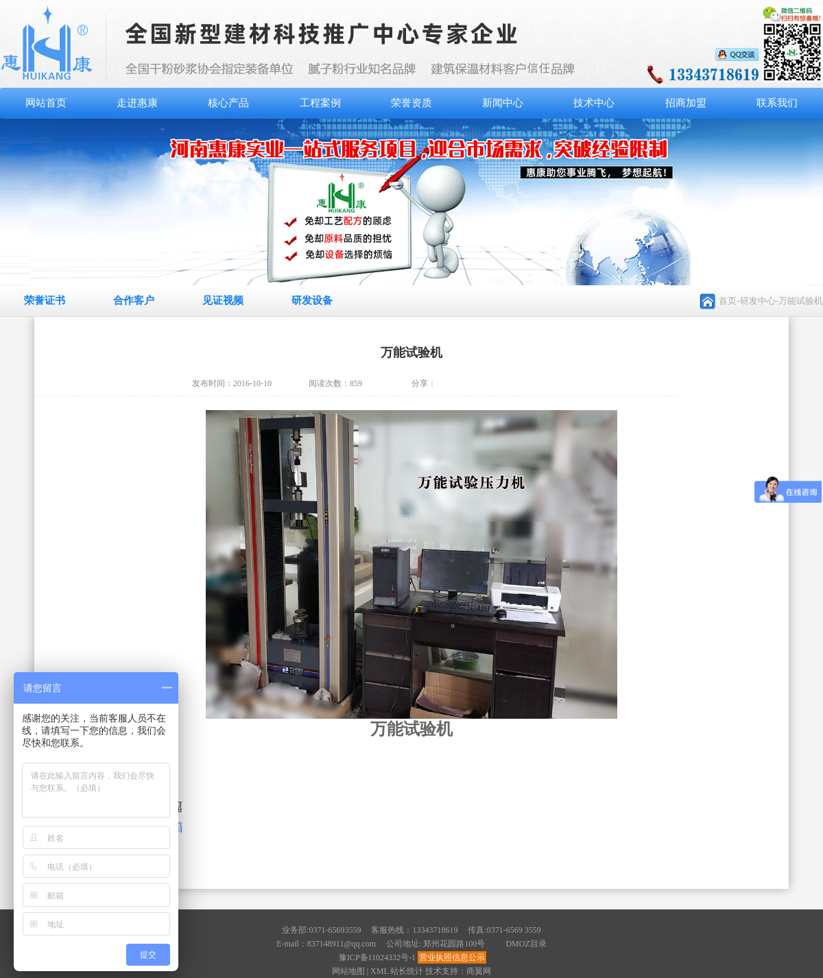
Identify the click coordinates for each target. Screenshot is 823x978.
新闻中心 (502, 102)
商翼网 (478, 971)
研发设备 (312, 300)
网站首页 (46, 102)
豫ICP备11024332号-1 (377, 957)
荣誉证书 (44, 300)
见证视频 (222, 300)
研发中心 (758, 301)
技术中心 (594, 102)
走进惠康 (137, 102)
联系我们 (777, 102)
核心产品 (228, 102)
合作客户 (133, 300)
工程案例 (320, 102)
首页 (728, 301)
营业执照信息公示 (452, 957)
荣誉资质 (411, 102)
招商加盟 (685, 102)
